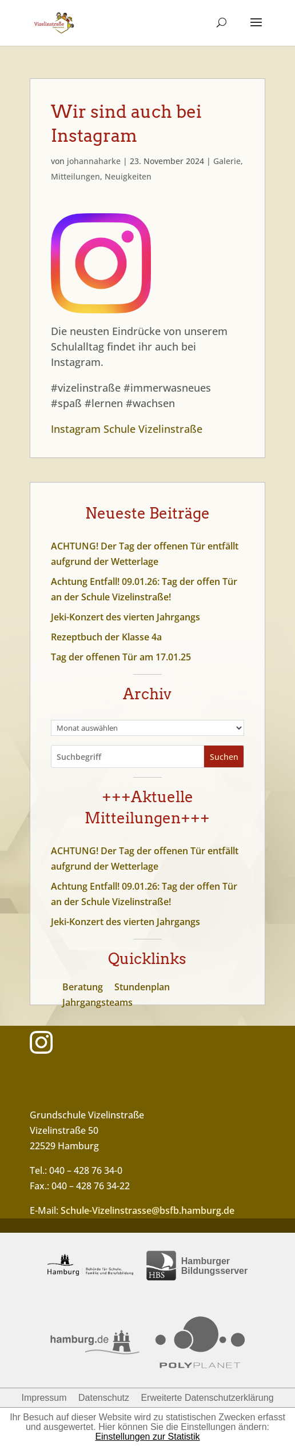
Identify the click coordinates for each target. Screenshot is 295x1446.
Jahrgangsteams (97, 1002)
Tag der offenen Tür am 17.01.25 (121, 657)
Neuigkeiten (128, 176)
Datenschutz (103, 1398)
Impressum (43, 1398)
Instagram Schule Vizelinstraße (126, 429)
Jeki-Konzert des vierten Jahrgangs (125, 617)
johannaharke (94, 161)
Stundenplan (142, 987)
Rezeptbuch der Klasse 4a (106, 637)
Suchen (224, 756)
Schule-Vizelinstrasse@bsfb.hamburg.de (147, 1210)
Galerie (227, 161)
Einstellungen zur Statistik (147, 1436)
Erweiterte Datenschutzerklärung (207, 1398)
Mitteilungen (75, 176)
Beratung (82, 987)
